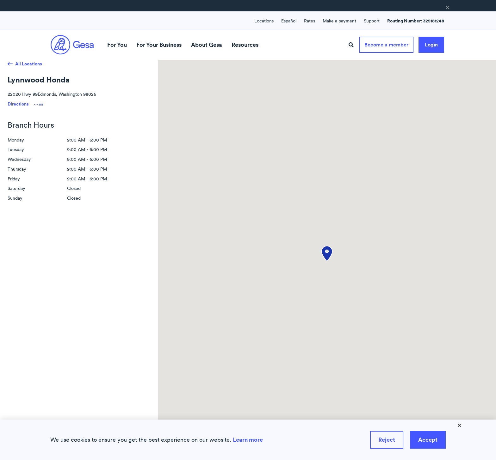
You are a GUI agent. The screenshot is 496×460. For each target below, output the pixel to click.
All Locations (28, 64)
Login (431, 44)
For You (117, 44)
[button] (327, 253)
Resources (245, 44)
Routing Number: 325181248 (415, 21)
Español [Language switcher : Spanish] (288, 21)
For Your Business (159, 44)
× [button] (447, 7)
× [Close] (459, 425)
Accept (427, 439)
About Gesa (206, 44)
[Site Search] (351, 45)
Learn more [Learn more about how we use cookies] (248, 439)
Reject (386, 439)
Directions (18, 104)
